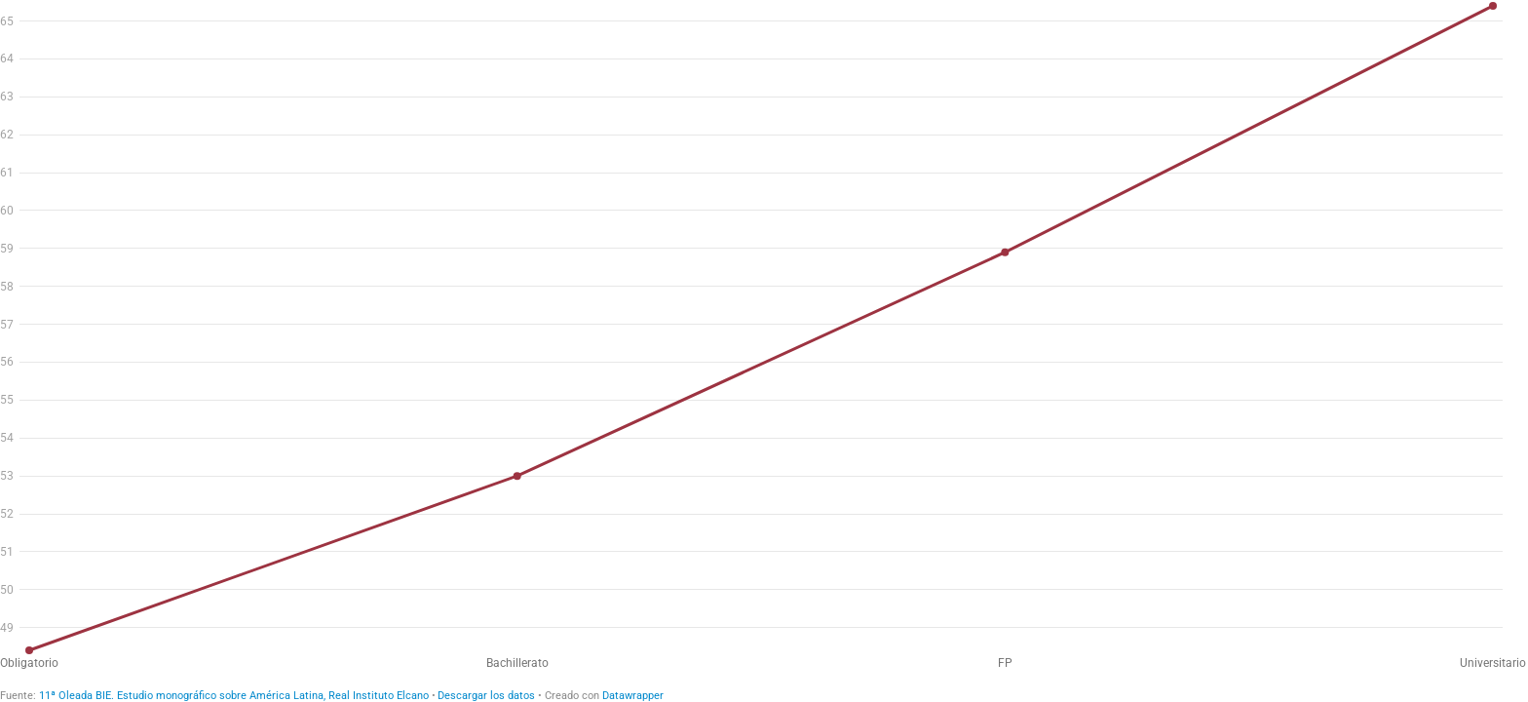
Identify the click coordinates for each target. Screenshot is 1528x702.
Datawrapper (633, 695)
